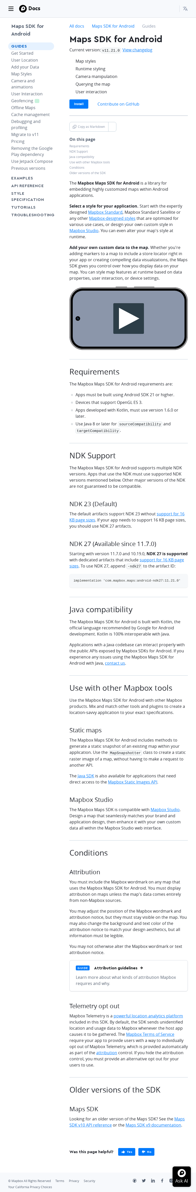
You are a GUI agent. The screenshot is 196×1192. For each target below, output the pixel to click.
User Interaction (27, 94)
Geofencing (28, 101)
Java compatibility (81, 156)
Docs (34, 8)
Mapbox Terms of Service (150, 1032)
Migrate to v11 (25, 134)
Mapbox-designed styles (112, 218)
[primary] (126, 1150)
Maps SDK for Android (27, 30)
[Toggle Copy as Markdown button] (112, 126)
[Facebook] (164, 1179)
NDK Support (78, 151)
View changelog (137, 50)
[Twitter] (146, 1179)
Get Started (22, 53)
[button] (185, 8)
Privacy (74, 1179)
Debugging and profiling (26, 124)
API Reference (27, 186)
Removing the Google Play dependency (32, 151)
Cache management (30, 114)
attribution (106, 1050)
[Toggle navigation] (11, 8)
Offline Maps (23, 107)
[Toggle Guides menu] (48, 46)
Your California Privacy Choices (30, 1185)
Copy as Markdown (89, 126)
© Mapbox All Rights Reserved (29, 1179)
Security (89, 1179)
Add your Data (25, 67)
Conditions (76, 167)
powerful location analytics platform (148, 1014)
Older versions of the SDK (87, 172)
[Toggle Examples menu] (48, 178)
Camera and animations (23, 84)
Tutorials (31, 207)
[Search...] (173, 9)
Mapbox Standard (105, 211)
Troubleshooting (31, 218)
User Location (24, 60)
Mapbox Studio (84, 230)
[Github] (137, 1179)
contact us (115, 661)
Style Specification (31, 196)
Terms (59, 1179)
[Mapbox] (23, 8)
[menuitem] (185, 8)
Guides (19, 46)
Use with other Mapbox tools (89, 162)
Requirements (79, 145)
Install (79, 103)
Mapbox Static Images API (132, 780)
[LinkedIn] (155, 1179)
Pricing (17, 141)
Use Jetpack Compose (32, 161)
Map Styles (21, 74)
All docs (76, 26)
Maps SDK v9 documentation (153, 1123)
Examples (22, 178)
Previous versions (28, 168)
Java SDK (86, 774)
